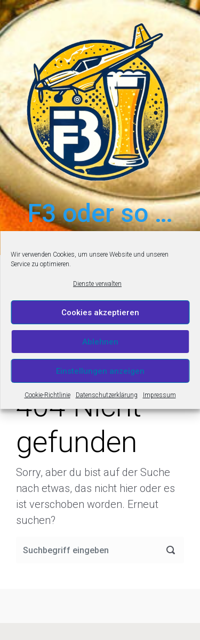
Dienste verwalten (97, 284)
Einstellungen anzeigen (100, 371)
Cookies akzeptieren (100, 312)
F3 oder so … (100, 213)
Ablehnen (100, 342)
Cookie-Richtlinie (47, 395)
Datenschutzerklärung (107, 395)
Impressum (159, 395)
